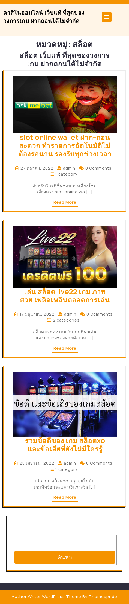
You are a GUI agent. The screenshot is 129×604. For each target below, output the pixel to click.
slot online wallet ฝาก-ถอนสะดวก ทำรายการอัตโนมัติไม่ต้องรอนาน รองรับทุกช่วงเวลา (65, 146)
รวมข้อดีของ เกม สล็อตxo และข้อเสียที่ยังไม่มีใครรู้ (65, 445)
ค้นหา (64, 557)
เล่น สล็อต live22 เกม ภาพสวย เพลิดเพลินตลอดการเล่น (65, 296)
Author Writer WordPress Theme (46, 596)
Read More (64, 202)
